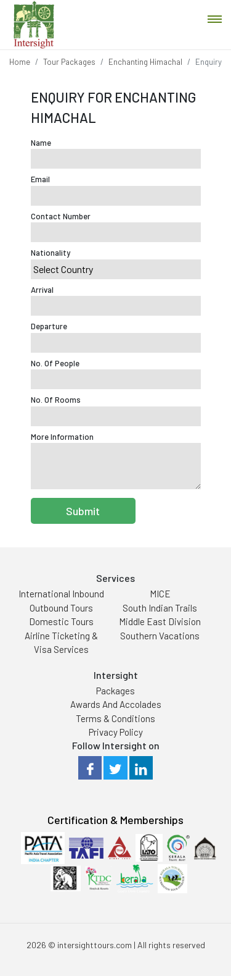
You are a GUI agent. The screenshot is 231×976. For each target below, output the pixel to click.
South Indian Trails (160, 607)
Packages (115, 690)
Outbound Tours (61, 607)
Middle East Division (160, 621)
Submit (83, 511)
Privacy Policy (116, 732)
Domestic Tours (61, 621)
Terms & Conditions (115, 718)
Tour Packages (69, 62)
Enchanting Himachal (145, 62)
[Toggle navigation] (215, 19)
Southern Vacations (160, 635)
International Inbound (61, 593)
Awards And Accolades (115, 704)
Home (19, 62)
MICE (160, 593)
